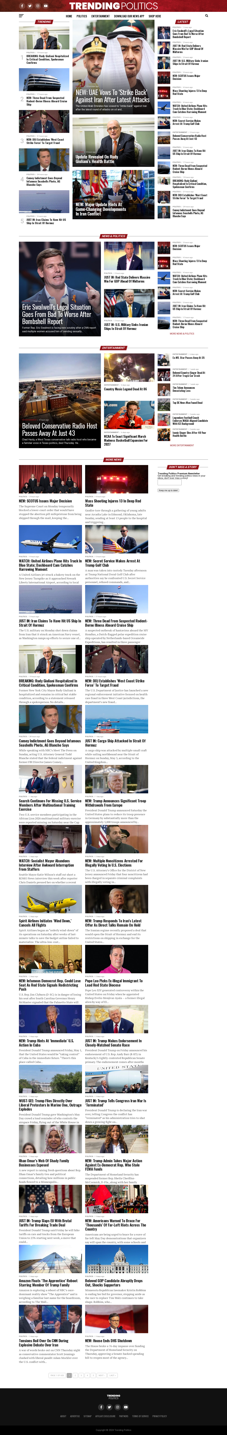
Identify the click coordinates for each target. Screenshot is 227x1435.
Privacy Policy (159, 1416)
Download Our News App (129, 16)
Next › (102, 1375)
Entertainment (100, 16)
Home (69, 16)
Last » (113, 1375)
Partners (123, 1416)
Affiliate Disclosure (105, 1416)
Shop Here (155, 16)
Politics (82, 16)
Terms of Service (140, 1416)
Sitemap (88, 1416)
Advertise (75, 1416)
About (63, 1416)
